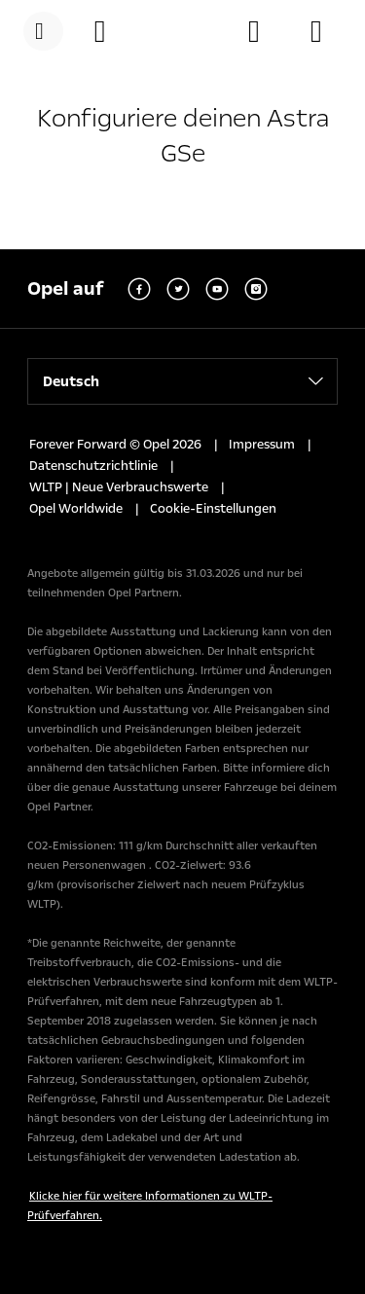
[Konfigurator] (110, 31)
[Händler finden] (263, 31)
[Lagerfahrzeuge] (326, 31)
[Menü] (43, 31)
